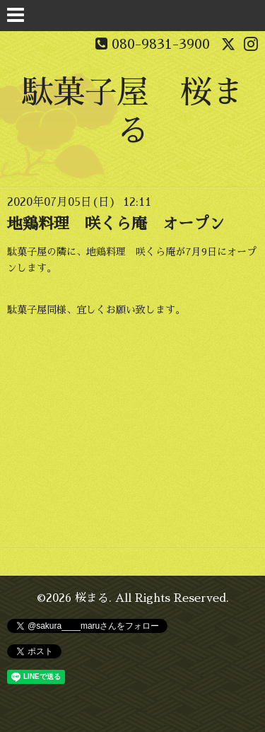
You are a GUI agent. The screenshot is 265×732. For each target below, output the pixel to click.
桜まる (92, 598)
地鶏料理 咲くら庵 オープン (116, 224)
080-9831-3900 (161, 44)
